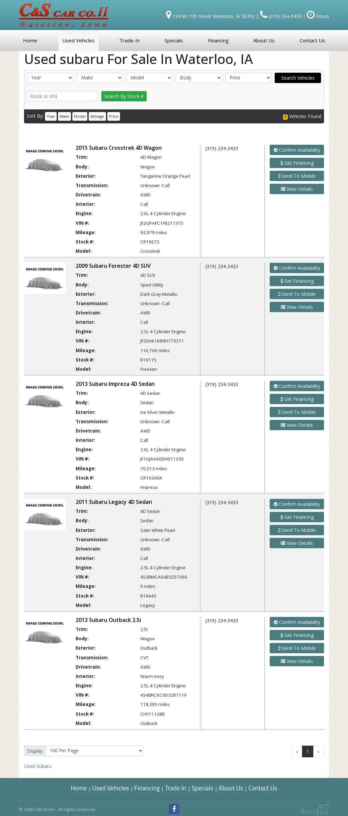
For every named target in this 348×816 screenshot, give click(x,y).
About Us (231, 788)
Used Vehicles (110, 788)
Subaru (37, 766)
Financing (147, 788)
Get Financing (297, 163)
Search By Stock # (124, 96)
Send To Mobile (297, 176)
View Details (297, 189)
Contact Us (262, 788)
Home (79, 788)
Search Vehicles (298, 78)
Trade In (176, 788)
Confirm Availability (297, 150)
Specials (202, 788)
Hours (318, 16)
